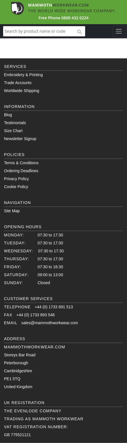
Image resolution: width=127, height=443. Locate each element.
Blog (8, 115)
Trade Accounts (18, 82)
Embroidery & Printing (23, 74)
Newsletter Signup (20, 138)
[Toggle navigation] (119, 31)
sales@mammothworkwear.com (49, 323)
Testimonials (15, 122)
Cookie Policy (16, 186)
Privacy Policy (16, 178)
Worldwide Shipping (21, 90)
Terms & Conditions (21, 163)
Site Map (12, 211)
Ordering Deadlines (21, 171)
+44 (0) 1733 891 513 (54, 307)
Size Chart (13, 130)
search (79, 32)
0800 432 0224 (74, 17)
